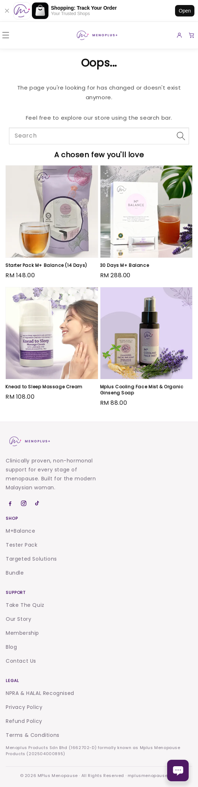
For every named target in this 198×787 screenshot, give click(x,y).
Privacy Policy (24, 707)
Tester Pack (22, 544)
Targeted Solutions (31, 558)
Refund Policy (24, 721)
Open (185, 11)
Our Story (18, 619)
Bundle (15, 572)
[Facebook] (10, 503)
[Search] (181, 136)
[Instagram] (23, 503)
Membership (22, 633)
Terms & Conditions (33, 735)
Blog (11, 647)
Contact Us (21, 660)
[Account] (179, 35)
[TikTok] (37, 503)
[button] (5, 35)
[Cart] (191, 35)
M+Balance (20, 530)
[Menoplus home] (29, 441)
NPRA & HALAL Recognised (40, 693)
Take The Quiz (25, 605)
